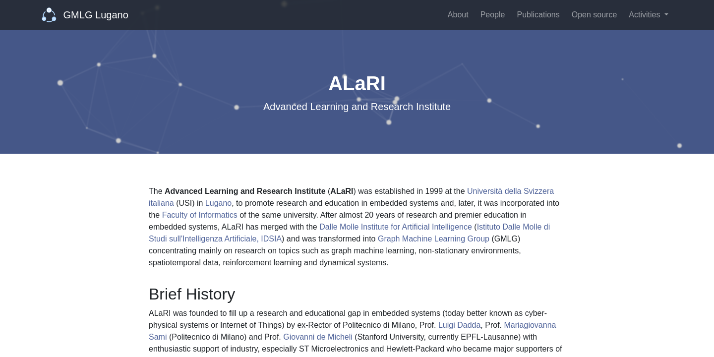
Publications (538, 14)
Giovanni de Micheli (318, 337)
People (492, 14)
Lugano (218, 203)
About (458, 14)
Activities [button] (645, 14)
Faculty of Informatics (200, 215)
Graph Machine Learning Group (433, 239)
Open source (594, 14)
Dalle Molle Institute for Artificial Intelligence (395, 227)
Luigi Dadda (459, 325)
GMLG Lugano (85, 14)
